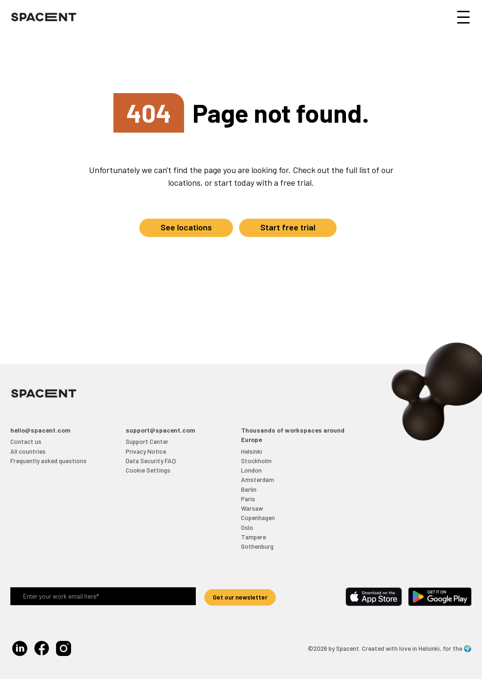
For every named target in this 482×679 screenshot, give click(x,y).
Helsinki (251, 451)
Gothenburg (257, 546)
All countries (28, 451)
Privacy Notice (146, 451)
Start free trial (287, 227)
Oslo (247, 527)
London (251, 470)
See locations (186, 227)
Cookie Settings (148, 470)
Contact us (25, 441)
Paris (248, 499)
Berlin (249, 489)
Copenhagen (258, 517)
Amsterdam (257, 479)
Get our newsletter (240, 597)
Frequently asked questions (48, 461)
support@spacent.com (160, 430)
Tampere (253, 537)
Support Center (147, 441)
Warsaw (252, 508)
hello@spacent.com (40, 430)
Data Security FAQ (151, 461)
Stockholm (256, 461)
